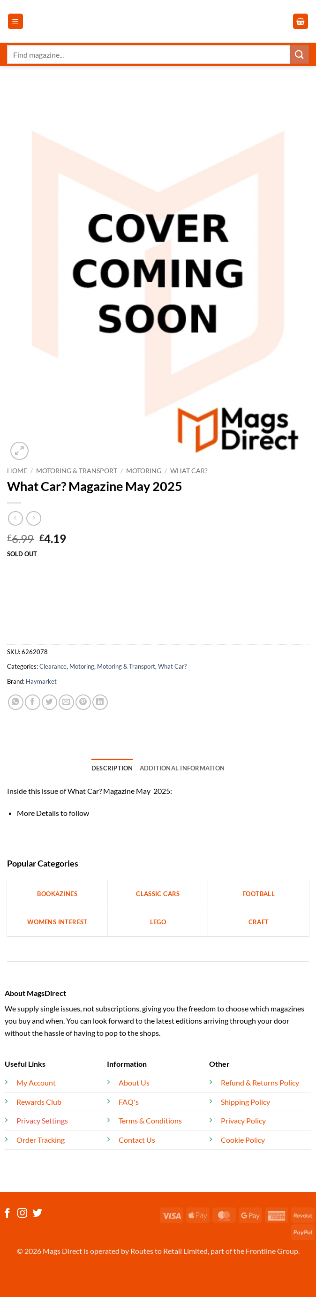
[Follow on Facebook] (7, 1213)
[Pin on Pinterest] (83, 702)
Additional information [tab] (182, 768)
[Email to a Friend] (66, 702)
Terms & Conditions (150, 1120)
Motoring (143, 471)
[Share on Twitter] (49, 702)
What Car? (189, 471)
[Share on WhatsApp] (15, 702)
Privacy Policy (243, 1120)
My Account (36, 1082)
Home (17, 471)
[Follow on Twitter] (37, 1213)
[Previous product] (33, 518)
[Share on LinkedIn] (100, 702)
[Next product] (15, 518)
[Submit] (299, 54)
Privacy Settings (42, 1120)
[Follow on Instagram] (22, 1213)
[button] (15, 21)
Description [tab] (112, 768)
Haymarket (41, 681)
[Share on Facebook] (32, 702)
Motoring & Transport (76, 471)
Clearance (53, 666)
